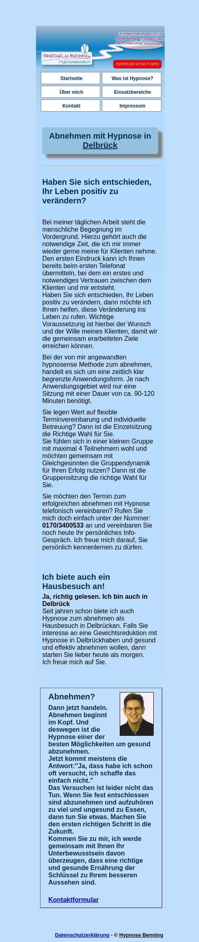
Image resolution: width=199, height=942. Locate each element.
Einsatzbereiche (132, 92)
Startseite (71, 78)
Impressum (132, 106)
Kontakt (71, 106)
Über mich (71, 92)
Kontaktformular (74, 899)
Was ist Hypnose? (132, 78)
